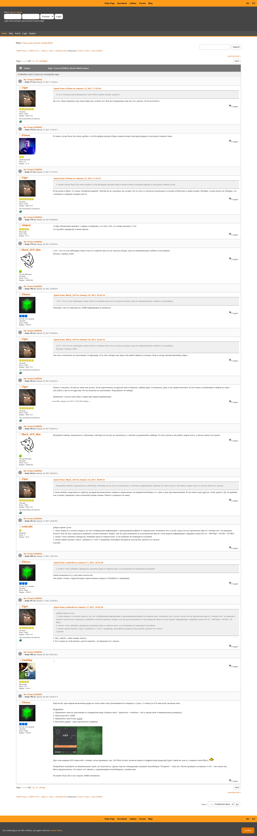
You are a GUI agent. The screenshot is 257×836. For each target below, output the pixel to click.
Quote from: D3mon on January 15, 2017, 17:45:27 (77, 178)
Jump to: (204, 804)
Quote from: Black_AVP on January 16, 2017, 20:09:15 (79, 479)
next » (238, 56)
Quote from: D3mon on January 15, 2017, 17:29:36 (77, 88)
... (24, 61)
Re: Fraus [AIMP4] (33, 79)
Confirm (248, 830)
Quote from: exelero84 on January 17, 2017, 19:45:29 (78, 562)
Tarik (86, 51)
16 (37, 61)
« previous (231, 56)
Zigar (25, 87)
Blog (150, 3)
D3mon (26, 135)
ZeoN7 (80, 51)
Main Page (110, 3)
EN (253, 3)
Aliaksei (26, 225)
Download (122, 3)
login (12, 12)
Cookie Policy (56, 830)
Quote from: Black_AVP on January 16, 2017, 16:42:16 (79, 295)
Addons (133, 3)
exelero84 (27, 526)
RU (247, 3)
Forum (142, 3)
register (19, 12)
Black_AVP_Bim (31, 249)
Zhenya (26, 294)
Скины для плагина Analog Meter (37, 43)
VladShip (27, 660)
